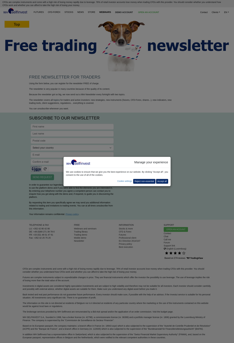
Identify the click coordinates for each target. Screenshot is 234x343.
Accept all (162, 181)
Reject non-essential (144, 181)
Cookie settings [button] (124, 181)
